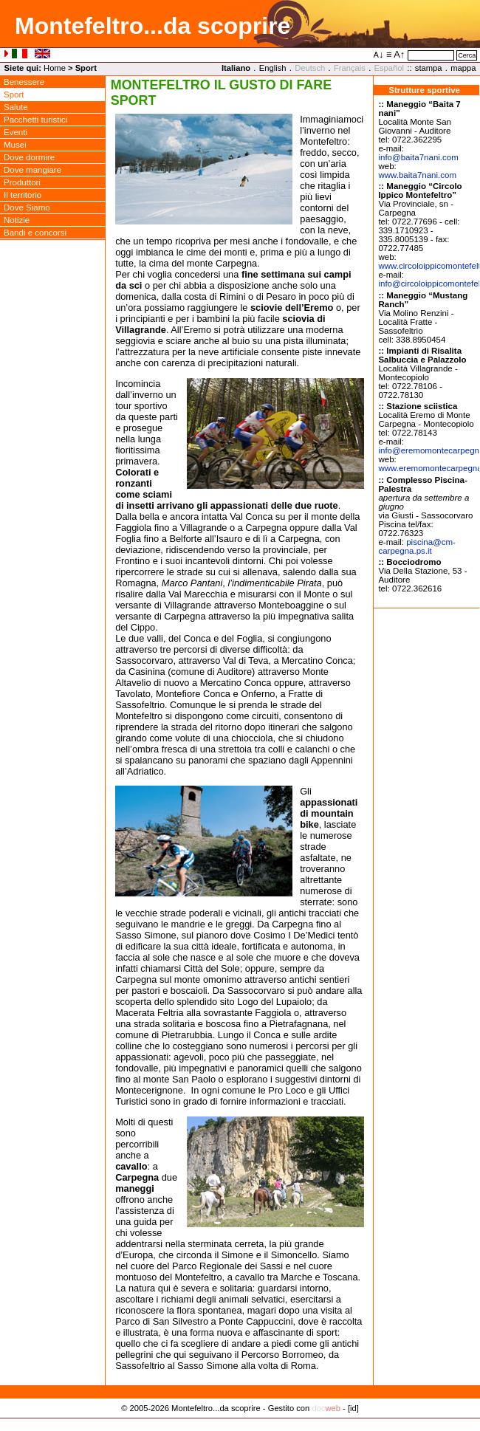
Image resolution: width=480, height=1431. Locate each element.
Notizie (17, 220)
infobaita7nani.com (418, 157)
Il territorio (22, 195)
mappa (463, 68)
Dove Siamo (27, 207)
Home (55, 68)
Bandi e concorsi (35, 232)
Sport (14, 94)
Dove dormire (29, 157)
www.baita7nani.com (417, 175)
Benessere (24, 82)
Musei (15, 144)
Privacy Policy (240, 1423)
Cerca (467, 55)
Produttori (22, 182)
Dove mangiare (32, 169)
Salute (16, 107)
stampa (428, 68)
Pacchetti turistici (35, 119)
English (273, 68)
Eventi (15, 132)
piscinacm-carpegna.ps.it (417, 546)
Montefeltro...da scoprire (152, 26)
